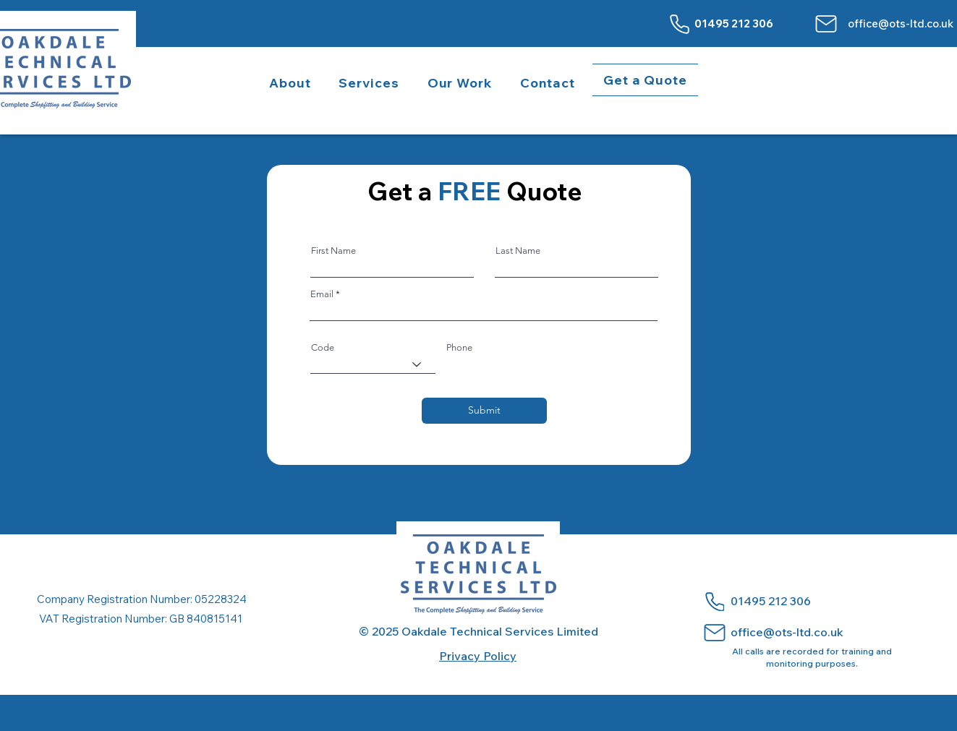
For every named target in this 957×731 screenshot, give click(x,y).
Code (322, 347)
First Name (333, 250)
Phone (459, 347)
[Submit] (484, 411)
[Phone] (679, 23)
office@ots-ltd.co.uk (900, 23)
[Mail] (826, 23)
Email (321, 294)
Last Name (517, 250)
